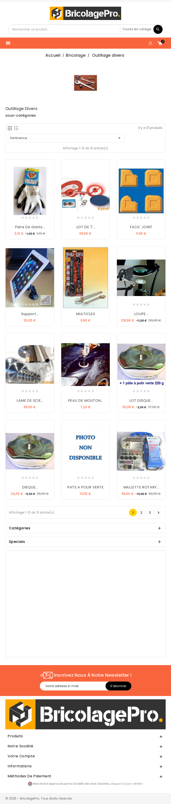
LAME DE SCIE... (29, 400)
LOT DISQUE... (141, 400)
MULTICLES (85, 313)
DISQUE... (30, 487)
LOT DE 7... (85, 227)
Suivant (158, 512)
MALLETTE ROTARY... (141, 487)
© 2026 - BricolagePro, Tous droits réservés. (39, 798)
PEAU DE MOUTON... (85, 400)
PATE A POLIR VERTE (85, 487)
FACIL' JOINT (141, 227)
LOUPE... (141, 313)
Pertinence (66, 138)
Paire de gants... (30, 227)
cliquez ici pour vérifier (126, 784)
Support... (29, 313)
